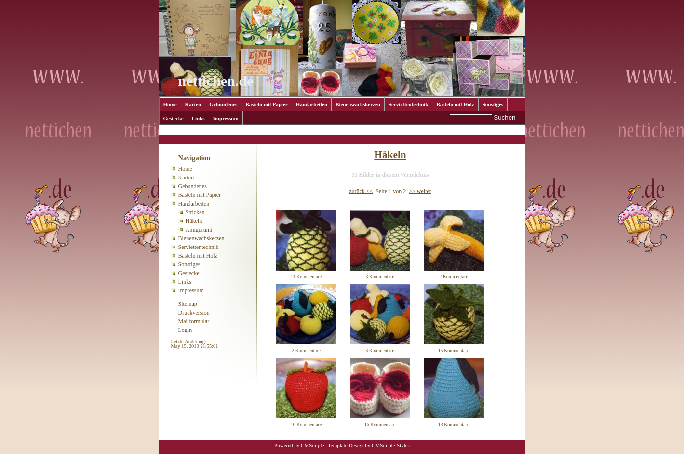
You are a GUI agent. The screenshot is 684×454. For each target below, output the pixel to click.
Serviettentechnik (408, 104)
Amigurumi (199, 229)
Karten (193, 104)
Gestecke (173, 118)
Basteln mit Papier (266, 104)
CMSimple (312, 445)
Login (185, 330)
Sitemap (187, 304)
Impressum (226, 118)
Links (198, 118)
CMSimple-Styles (391, 445)
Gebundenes (223, 104)
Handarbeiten (311, 104)
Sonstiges (493, 104)
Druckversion (194, 312)
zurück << (361, 191)
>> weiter (420, 191)
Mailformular (194, 321)
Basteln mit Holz (455, 104)
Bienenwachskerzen (357, 104)
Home (170, 104)
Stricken (195, 212)
